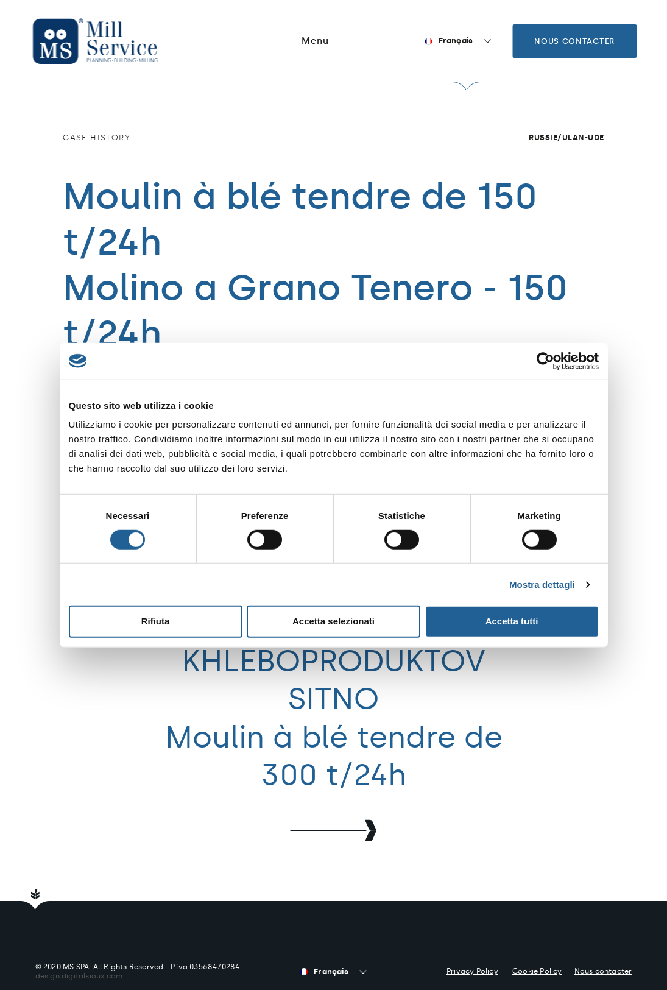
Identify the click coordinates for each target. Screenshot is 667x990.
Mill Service (111, 41)
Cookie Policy (537, 971)
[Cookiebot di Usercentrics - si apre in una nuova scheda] (545, 361)
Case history (96, 137)
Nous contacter (574, 41)
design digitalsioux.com (79, 976)
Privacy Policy (472, 971)
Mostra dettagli (542, 584)
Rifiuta (155, 621)
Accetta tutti (511, 621)
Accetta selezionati (333, 621)
